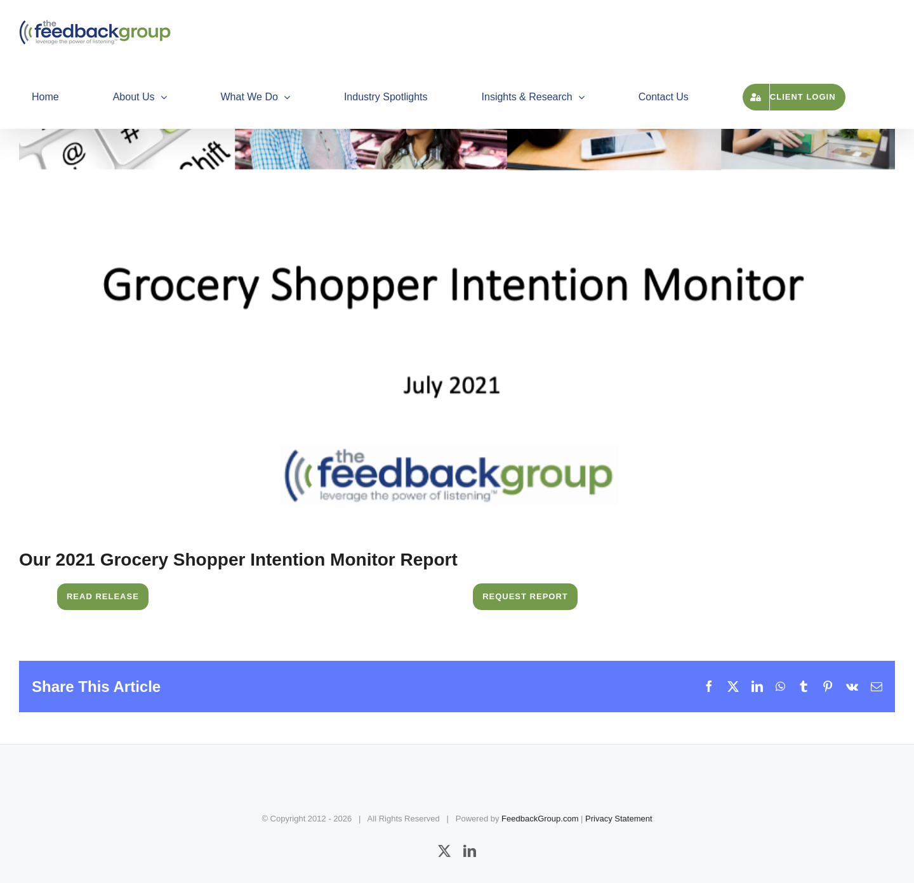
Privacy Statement (618, 818)
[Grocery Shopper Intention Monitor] (457, 282)
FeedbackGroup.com (539, 818)
